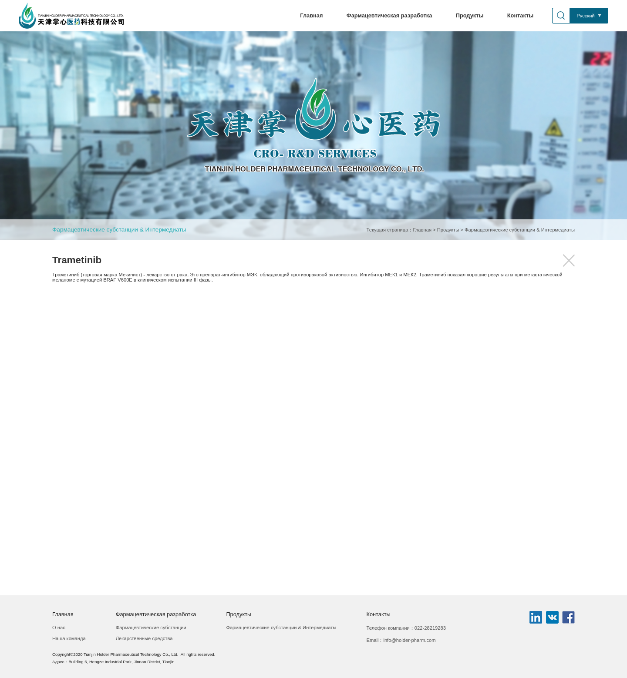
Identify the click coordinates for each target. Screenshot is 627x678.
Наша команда (69, 638)
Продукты (470, 15)
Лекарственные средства (144, 638)
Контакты (520, 15)
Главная (311, 15)
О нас (58, 627)
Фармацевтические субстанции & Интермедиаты (119, 229)
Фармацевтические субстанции (151, 627)
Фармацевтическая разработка (389, 15)
